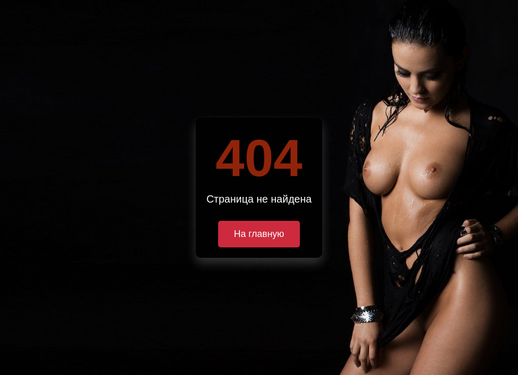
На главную (259, 234)
